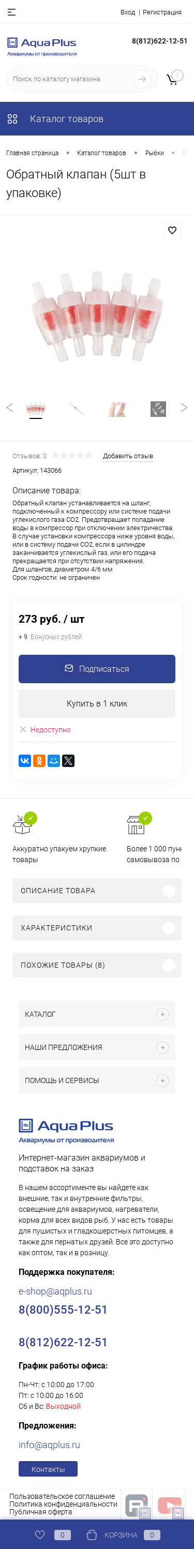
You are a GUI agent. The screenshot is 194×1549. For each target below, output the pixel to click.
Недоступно (45, 729)
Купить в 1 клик (97, 704)
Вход (128, 12)
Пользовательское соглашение (62, 1496)
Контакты (48, 1469)
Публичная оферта (40, 1512)
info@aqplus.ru (49, 1444)
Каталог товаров (54, 118)
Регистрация (162, 12)
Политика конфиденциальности (63, 1504)
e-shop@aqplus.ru (55, 1291)
